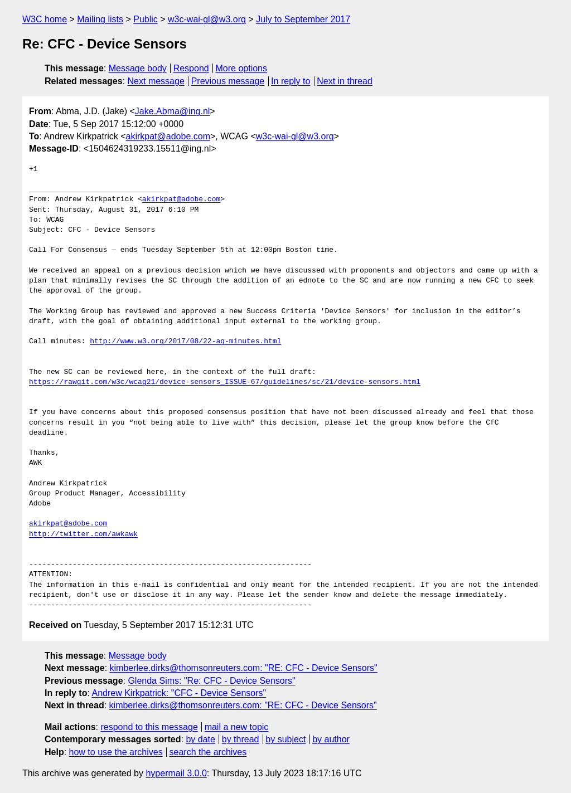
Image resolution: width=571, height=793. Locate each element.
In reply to (290, 81)
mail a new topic (237, 727)
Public (145, 19)
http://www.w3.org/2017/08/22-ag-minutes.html (185, 342)
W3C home (44, 19)
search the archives (208, 752)
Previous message (228, 81)
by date (200, 739)
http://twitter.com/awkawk (83, 534)
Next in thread (344, 81)
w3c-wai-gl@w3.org (207, 19)
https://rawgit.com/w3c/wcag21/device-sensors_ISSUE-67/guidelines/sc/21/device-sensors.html (224, 382)
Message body (138, 68)
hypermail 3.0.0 (176, 773)
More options (242, 68)
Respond (191, 68)
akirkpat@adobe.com (168, 136)
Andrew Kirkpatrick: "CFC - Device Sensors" (178, 693)
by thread (240, 739)
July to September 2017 (303, 19)
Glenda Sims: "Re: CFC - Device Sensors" (211, 680)
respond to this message (148, 727)
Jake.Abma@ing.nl (172, 111)
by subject (285, 739)
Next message (156, 81)
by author (331, 739)
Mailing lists (100, 19)
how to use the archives (116, 752)
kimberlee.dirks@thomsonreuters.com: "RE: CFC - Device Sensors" (244, 668)
